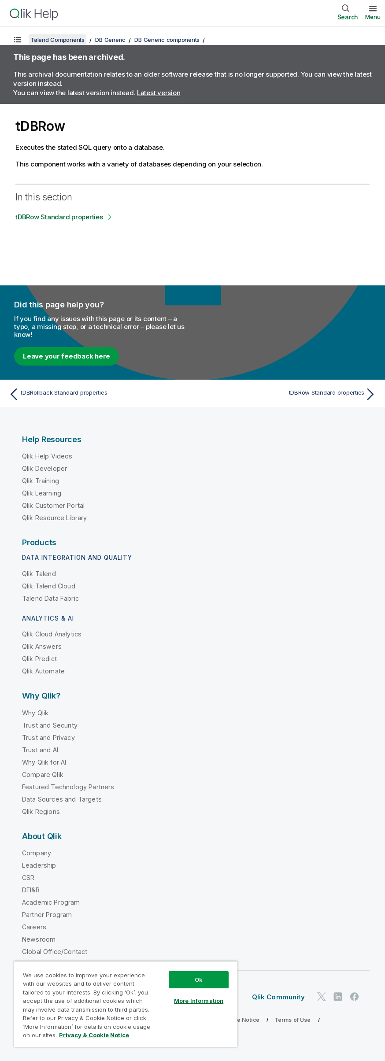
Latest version (159, 93)
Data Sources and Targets (62, 799)
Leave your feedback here (66, 356)
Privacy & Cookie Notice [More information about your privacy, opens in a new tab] (94, 1035)
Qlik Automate (43, 671)
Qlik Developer (44, 468)
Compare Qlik (42, 774)
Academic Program (51, 902)
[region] (125, 1004)
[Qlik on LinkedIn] (337, 996)
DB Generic (110, 39)
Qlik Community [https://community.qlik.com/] (278, 997)
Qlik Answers (42, 646)
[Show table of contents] (17, 39)
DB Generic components (167, 39)
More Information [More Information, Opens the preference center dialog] (198, 1000)
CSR (28, 877)
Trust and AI (40, 750)
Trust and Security (50, 725)
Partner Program (47, 914)
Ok (199, 979)
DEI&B (31, 890)
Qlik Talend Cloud (48, 586)
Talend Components (57, 39)
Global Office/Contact (54, 951)
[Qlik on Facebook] (354, 996)
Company (36, 853)
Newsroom (39, 939)
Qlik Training (40, 480)
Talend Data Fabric (50, 598)
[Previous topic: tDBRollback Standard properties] (98, 394)
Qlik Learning (41, 493)
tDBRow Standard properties (59, 217)
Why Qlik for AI (44, 762)
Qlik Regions (41, 811)
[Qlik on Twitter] (321, 996)
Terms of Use (292, 1020)
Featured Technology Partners (68, 787)
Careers (34, 927)
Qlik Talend (39, 573)
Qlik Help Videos (47, 456)
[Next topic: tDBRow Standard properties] (287, 394)
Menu (373, 16)
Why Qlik (35, 713)
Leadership (39, 865)
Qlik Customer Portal (53, 505)
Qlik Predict (39, 658)
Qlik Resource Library (54, 517)
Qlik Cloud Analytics (51, 634)
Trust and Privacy (48, 737)
